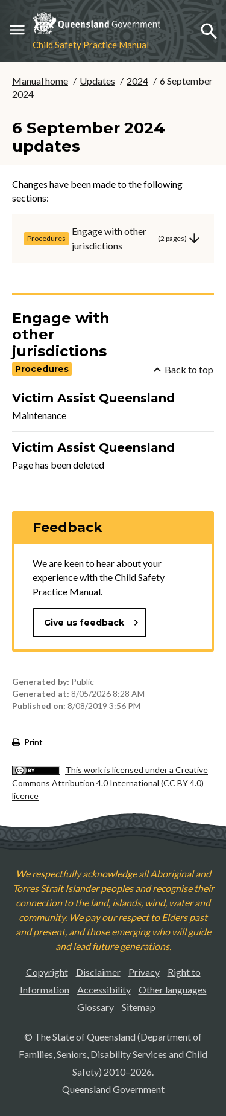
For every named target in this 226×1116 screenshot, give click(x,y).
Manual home (40, 80)
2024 (137, 80)
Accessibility (104, 989)
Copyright (47, 972)
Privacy (144, 972)
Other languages (173, 989)
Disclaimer (98, 972)
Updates (97, 80)
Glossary (95, 1007)
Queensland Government (113, 1089)
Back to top (183, 369)
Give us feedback (91, 622)
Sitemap (138, 1007)
